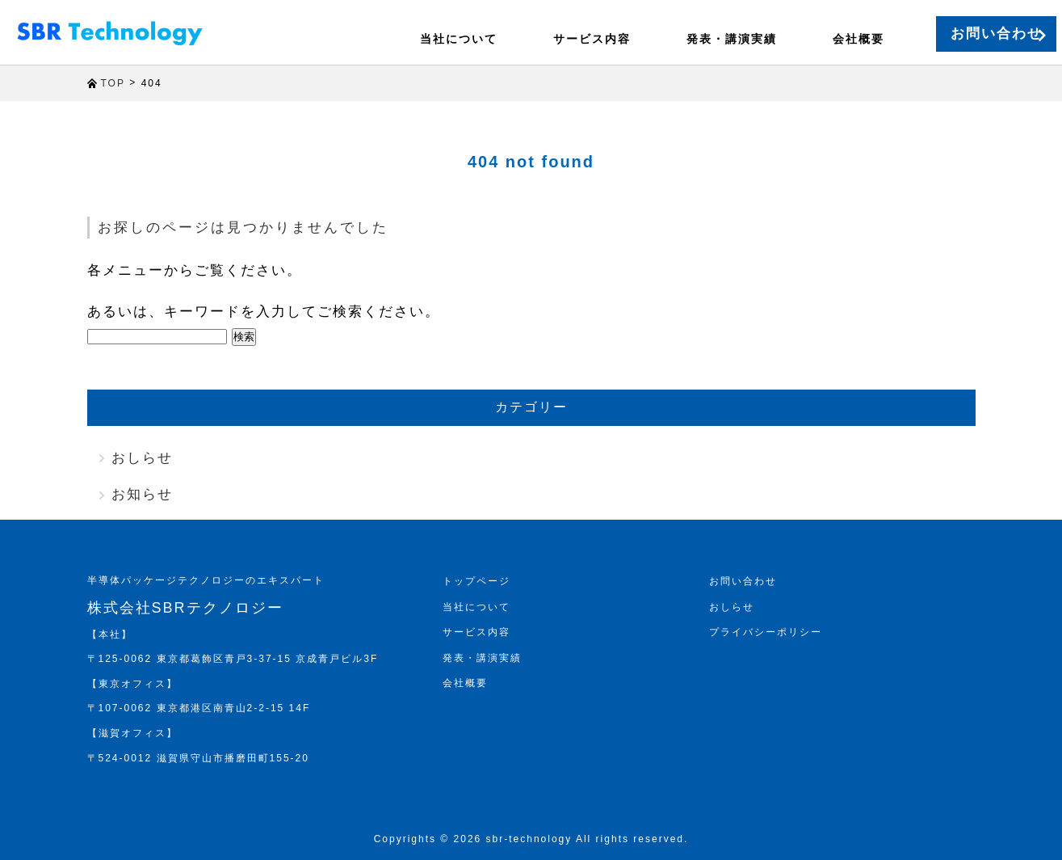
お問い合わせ (970, 33)
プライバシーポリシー (765, 632)
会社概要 (810, 38)
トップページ (476, 581)
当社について (432, 38)
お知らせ (142, 494)
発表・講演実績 (690, 38)
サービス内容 (558, 38)
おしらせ (142, 458)
